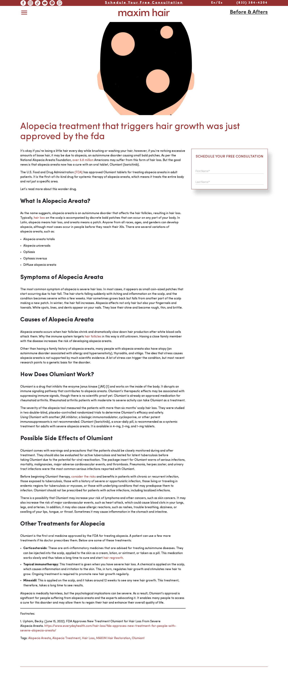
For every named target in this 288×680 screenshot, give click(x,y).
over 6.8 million (83, 160)
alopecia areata (39, 638)
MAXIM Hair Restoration (113, 638)
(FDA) (79, 172)
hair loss (40, 217)
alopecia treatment (66, 638)
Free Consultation (144, 3)
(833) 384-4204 (252, 2)
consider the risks (84, 476)
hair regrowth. (113, 558)
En (213, 2)
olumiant (138, 638)
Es (220, 2)
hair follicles (93, 336)
